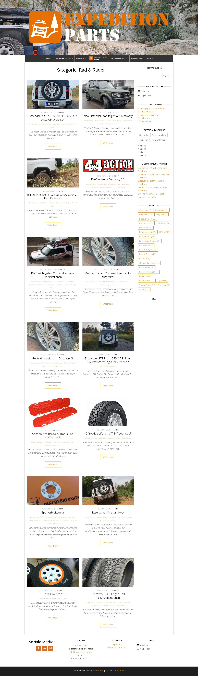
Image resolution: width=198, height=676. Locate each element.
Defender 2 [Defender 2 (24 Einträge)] (146, 214)
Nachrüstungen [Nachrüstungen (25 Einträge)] (147, 249)
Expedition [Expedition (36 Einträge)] (145, 227)
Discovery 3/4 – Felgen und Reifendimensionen (108, 595)
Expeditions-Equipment (148, 115)
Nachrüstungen (33, 203)
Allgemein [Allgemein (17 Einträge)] (145, 210)
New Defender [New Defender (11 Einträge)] (147, 254)
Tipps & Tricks (121, 187)
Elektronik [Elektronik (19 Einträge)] (162, 223)
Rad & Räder (56, 124)
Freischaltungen (145, 118)
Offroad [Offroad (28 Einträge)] (144, 258)
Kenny (61, 112)
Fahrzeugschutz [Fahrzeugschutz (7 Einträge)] (147, 232)
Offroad (52, 127)
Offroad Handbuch (45, 124)
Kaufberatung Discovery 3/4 (108, 179)
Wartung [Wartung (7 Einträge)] (144, 289)
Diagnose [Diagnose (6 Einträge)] (161, 214)
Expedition (59, 285)
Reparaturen (94, 187)
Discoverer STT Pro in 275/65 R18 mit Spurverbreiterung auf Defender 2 (108, 360)
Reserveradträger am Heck (108, 512)
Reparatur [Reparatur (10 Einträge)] (145, 276)
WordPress (98, 670)
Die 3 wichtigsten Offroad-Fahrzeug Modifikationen (53, 275)
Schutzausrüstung (146, 111)
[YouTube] (44, 648)
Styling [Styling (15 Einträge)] (162, 280)
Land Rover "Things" (104, 124)
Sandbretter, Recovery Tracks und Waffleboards (52, 435)
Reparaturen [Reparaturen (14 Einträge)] (146, 280)
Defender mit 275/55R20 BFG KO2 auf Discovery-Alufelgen (53, 117)
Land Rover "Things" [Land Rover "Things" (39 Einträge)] (149, 241)
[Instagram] (50, 648)
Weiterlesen (52, 146)
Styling (64, 124)
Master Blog (118, 670)
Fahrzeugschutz (36, 281)
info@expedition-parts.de (81, 652)
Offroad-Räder (144, 121)
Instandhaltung (91, 184)
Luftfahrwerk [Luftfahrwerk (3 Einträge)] (146, 245)
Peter (116, 430)
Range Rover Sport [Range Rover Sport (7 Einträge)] (148, 272)
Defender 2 (52, 203)
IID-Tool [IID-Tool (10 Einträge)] (164, 232)
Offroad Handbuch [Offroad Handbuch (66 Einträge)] (149, 263)
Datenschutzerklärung (117, 647)
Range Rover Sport (69, 517)
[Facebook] (38, 648)
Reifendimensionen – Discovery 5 (53, 358)
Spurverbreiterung (53, 512)
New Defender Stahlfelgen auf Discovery (108, 116)
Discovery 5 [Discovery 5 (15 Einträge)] (146, 223)
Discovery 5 (50, 285)
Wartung (102, 187)
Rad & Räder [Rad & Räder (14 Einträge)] (146, 267)
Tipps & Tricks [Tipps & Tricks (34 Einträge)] (147, 285)
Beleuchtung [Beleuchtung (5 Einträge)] (161, 210)
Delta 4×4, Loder (53, 594)
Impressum (117, 644)
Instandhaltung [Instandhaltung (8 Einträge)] (147, 236)
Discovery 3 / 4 (71, 124)
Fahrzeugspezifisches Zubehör (152, 108)
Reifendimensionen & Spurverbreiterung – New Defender (52, 196)
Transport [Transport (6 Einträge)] (163, 285)
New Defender (33, 124)
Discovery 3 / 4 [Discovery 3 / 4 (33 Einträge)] (147, 219)
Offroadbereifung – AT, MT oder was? (108, 433)
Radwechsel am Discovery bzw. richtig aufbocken (108, 275)
